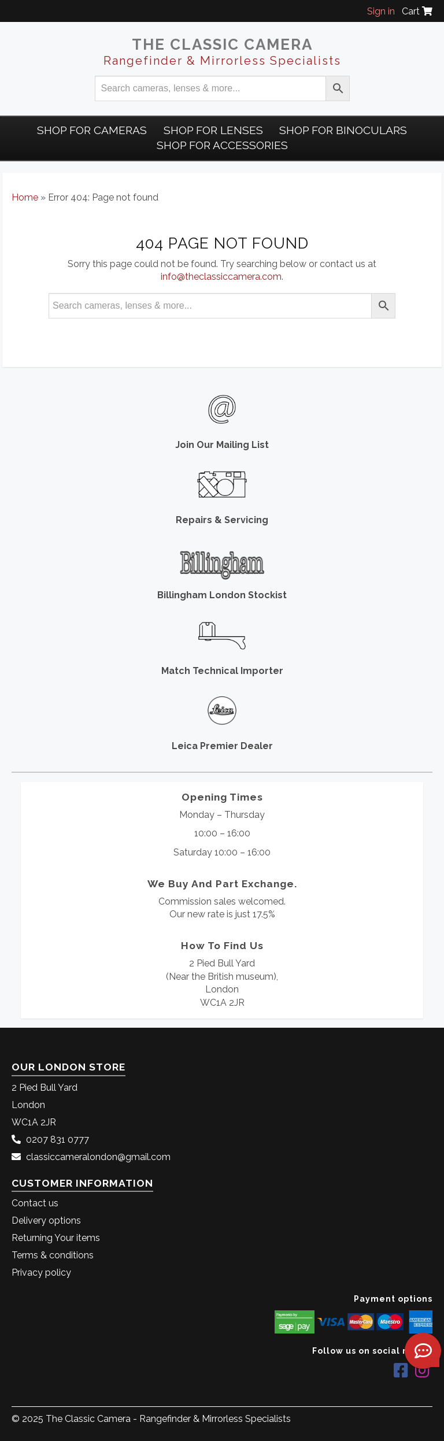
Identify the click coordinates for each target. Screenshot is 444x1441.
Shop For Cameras (92, 130)
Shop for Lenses (213, 130)
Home (25, 197)
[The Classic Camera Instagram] (423, 1370)
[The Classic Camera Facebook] (402, 1370)
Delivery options (46, 1220)
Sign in (381, 11)
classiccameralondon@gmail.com (98, 1156)
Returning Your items (56, 1237)
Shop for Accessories (222, 145)
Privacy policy (41, 1272)
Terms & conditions (53, 1255)
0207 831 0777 (57, 1139)
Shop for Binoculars (343, 130)
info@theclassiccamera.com (221, 276)
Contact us (35, 1203)
